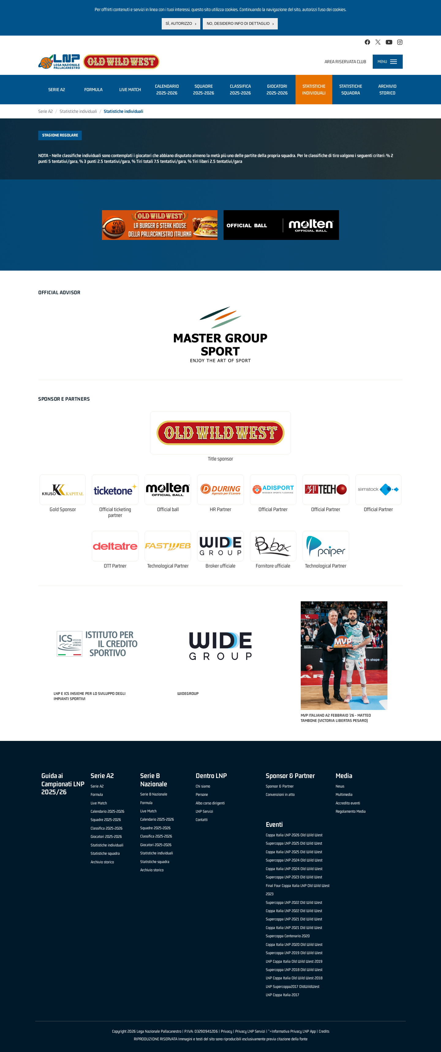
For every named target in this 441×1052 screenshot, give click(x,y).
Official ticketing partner (115, 512)
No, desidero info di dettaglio (238, 23)
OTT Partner (115, 566)
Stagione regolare (60, 135)
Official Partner (273, 509)
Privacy (226, 1031)
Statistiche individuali (78, 111)
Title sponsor (220, 459)
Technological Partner (168, 566)
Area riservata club (345, 61)
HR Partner (220, 509)
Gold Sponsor (63, 509)
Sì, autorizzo (179, 23)
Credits (324, 1031)
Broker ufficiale (220, 566)
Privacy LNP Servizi (250, 1031)
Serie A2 (45, 111)
